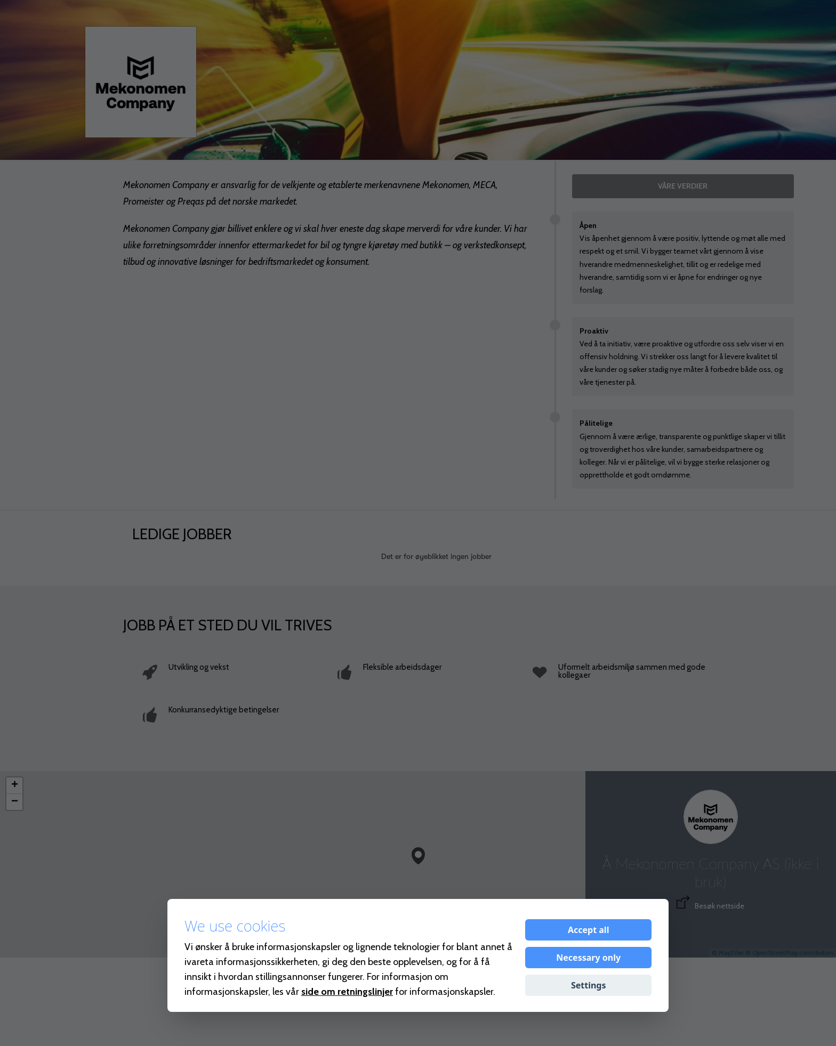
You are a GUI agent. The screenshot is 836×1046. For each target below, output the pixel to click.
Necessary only (588, 957)
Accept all (588, 930)
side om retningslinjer (347, 992)
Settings (588, 985)
